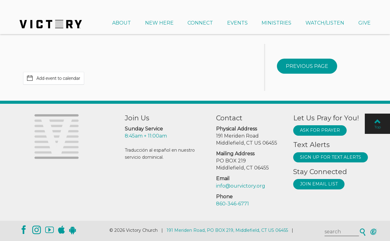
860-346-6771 (232, 204)
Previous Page (307, 66)
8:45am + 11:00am (146, 136)
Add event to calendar (53, 78)
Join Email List (319, 184)
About (121, 23)
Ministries (276, 23)
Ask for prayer (320, 130)
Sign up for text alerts (330, 157)
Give (364, 23)
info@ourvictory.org (240, 186)
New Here (159, 23)
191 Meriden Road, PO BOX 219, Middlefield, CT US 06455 (227, 230)
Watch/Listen (324, 23)
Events (237, 23)
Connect (200, 23)
